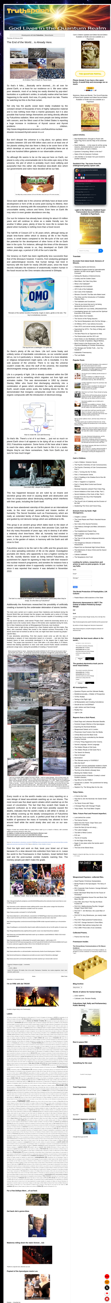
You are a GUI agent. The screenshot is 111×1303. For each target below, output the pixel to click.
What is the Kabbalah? (82, 284)
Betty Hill (42, 1031)
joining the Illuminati (62, 1099)
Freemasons (38, 970)
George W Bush (58, 1074)
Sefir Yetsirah (59, 1159)
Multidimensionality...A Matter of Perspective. (89, 694)
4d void (18, 1019)
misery (35, 1120)
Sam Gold (9, 1155)
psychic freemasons (51, 1142)
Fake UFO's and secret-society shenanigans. (89, 326)
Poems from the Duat (81, 937)
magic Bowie (53, 1108)
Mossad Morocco (24, 1121)
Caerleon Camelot (15, 1037)
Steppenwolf (9, 1165)
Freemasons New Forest (60, 1069)
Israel (62, 970)
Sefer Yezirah (52, 1159)
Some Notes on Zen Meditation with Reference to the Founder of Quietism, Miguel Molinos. (90, 340)
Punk (19, 1145)
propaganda (27, 1142)
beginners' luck (34, 1031)
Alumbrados (18, 1022)
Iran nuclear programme (54, 970)
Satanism (24, 1157)
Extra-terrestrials (23, 1063)
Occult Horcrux (31, 1126)
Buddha (50, 1036)
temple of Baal (49, 1167)
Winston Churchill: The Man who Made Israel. (90, 294)
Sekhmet (66, 1159)
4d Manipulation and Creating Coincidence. (89, 702)
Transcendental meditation (61, 1174)
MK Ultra (41, 1120)
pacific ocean (16, 972)
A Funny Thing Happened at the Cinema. (88, 742)
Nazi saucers (56, 1123)
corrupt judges (17, 1046)
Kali (42, 1101)
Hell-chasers (33, 1079)
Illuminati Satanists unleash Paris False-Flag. (89, 489)
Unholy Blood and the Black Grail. (86, 735)
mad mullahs (11, 1108)
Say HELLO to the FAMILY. (83, 780)
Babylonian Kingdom (61, 1027)
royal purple (63, 1152)
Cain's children (38, 1038)
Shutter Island (54, 1160)
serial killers (11, 1160)
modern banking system (50, 1120)
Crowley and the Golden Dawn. (85, 279)
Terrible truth (42, 1169)
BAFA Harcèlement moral (32, 1029)
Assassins (17, 1026)
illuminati (60, 1085)
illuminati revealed (45, 1088)
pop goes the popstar (11, 1135)
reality (37, 1148)
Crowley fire (44, 1048)
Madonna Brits (30, 1108)
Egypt (8, 1059)
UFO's (9, 1179)
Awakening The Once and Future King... (88, 506)
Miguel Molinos (14, 1118)
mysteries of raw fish (35, 1123)
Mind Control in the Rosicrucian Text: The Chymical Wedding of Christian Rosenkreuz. (89, 344)
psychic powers (61, 1142)
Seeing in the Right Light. (83, 699)
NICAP (47, 1125)
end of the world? (21, 1061)
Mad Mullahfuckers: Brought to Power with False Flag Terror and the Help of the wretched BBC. (90, 140)
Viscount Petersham (62, 1181)
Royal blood (48, 1152)
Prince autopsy (35, 1138)
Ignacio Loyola (51, 1085)
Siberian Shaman (62, 1160)
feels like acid (37, 1064)
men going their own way (35, 1114)
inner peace (60, 1090)
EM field (66, 1059)
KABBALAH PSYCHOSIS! (83, 286)
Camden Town (48, 1037)
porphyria (26, 1137)
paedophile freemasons (26, 1130)
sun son (51, 1165)
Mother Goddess (33, 1121)
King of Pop (18, 1103)
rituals (51, 1150)
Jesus (22, 1097)
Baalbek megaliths (51, 1027)
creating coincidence (61, 1046)
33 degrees (43, 1017)
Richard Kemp (63, 1148)
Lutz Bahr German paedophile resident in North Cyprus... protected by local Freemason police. (90, 767)
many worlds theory (18, 1111)
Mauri (47, 1113)
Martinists (35, 1111)
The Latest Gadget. (81, 830)
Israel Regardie (63, 1093)
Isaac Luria (30, 1093)
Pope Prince (42, 1135)
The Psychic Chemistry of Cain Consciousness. (90, 465)
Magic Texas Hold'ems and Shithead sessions (17, 1109)
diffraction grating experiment (13, 1054)
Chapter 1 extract (80, 517)
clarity (65, 1042)
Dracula (47, 1056)
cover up (53, 1046)
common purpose (39, 1044)
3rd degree (50, 1017)
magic (47, 1108)
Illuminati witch (63, 1088)
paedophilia (58, 1130)
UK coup (15, 1179)
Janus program (43, 1095)
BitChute (107, 1275)
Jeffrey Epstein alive (57, 1095)
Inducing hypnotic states (20, 1090)
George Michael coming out (28, 1074)
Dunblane (66, 1056)
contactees (57, 1044)
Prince (29, 1138)
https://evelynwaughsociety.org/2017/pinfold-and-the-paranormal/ (90, 622)
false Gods (23, 1064)
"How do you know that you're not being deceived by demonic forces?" (88, 305)
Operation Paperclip (61, 1126)
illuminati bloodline (21, 1087)
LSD (13, 1106)
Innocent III (20, 1092)
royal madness (56, 1152)
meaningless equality (11, 1114)
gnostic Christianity (11, 1076)
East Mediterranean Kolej (23, 1058)
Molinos (64, 1120)
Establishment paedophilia (51, 1061)
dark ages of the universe (39, 1049)
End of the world (29, 970)
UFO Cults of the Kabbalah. (83, 289)
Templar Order (35, 1167)
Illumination (10, 1090)
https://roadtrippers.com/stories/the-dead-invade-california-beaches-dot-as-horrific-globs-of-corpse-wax (37, 927)
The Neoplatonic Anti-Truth (83, 557)
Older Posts (64, 976)
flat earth (59, 1064)
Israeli (8, 1095)
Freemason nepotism (39, 1067)
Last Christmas (26, 1104)
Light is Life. (78, 712)
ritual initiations (24, 1150)
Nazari (43, 1123)
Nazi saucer (49, 1123)
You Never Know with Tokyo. (84, 803)
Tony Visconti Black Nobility (13, 1174)
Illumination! (78, 758)
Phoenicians (15, 1133)
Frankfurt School (19, 1067)
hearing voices (25, 1079)
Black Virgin (30, 1032)
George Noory (50, 1074)
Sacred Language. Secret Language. (87, 744)
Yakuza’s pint (35, 1184)
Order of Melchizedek (35, 1128)
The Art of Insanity (80, 838)
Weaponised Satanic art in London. (86, 729)
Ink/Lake (54, 1090)
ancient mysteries (20, 1024)
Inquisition (27, 1092)
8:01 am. (77, 835)
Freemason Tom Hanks (50, 1067)
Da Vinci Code (22, 1049)
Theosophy (41, 1172)
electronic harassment (42, 1059)
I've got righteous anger (35, 1085)
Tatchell (10, 1167)
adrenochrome (55, 1019)
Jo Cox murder (31, 1099)
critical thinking (30, 1048)
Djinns (48, 1054)
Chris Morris (21, 1041)
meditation (20, 1114)
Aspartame (11, 1025)
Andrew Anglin (36, 1024)
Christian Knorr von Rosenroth (43, 1041)
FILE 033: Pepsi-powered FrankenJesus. (88, 920)
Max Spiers (53, 1113)
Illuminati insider (54, 1087)
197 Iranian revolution (11, 1017)
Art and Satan (65, 1024)
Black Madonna (22, 1032)
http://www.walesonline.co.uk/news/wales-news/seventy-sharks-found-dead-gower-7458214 (34, 951)
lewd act (38, 1104)
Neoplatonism (14, 1125)
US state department (30, 1181)
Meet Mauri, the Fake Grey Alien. (85, 281)
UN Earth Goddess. (29, 1179)
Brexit (45, 1036)
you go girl (54, 1184)
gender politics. (45, 1073)
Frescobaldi (19, 1071)
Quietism (16, 1148)
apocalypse (57, 1024)
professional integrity (11, 1142)
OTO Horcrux (62, 1128)
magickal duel (32, 1109)
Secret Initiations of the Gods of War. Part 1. (89, 491)
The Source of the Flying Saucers (85, 319)
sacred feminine (53, 1154)
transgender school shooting (35, 1176)
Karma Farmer (48, 1101)
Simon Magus (10, 1162)
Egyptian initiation (32, 1059)
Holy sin (35, 1083)
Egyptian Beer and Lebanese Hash (18, 1059)
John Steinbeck (52, 1099)
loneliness (66, 1104)
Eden (40, 1058)
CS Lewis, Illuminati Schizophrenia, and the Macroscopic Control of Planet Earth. (93, 437)
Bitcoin (59, 1031)
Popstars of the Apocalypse (53, 1135)
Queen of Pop (56, 1147)
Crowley (37, 1048)
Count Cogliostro (45, 1046)
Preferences (80, 659)
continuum (64, 1044)
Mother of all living (43, 1121)
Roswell (25, 1152)
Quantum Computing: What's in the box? (88, 152)
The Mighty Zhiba (39, 1170)
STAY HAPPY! (79, 996)
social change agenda (58, 1162)
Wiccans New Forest (52, 1182)
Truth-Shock (14, 1177)
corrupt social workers (35, 1046)
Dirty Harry (23, 1054)
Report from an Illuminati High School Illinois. (89, 547)
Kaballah (14, 1101)
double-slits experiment (38, 1056)
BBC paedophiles (21, 1031)
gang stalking (23, 1073)
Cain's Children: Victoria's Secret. (85, 462)
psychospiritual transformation (59, 1143)
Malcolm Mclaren (50, 1109)
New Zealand (43, 627)
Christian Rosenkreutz (57, 1041)
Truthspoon (28, 11)
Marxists (47, 1111)
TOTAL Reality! (79, 697)
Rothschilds (31, 1152)
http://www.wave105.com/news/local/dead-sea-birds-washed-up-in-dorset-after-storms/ (32, 958)
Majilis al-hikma (41, 1109)
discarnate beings (31, 1054)
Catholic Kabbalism (26, 1039)
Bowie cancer (11, 1034)
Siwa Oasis (41, 1162)
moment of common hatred (13, 1121)
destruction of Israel (51, 1053)
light (47, 1104)
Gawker (38, 1073)
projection (20, 1142)
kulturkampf (58, 1103)
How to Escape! (79, 755)
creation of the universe (12, 1048)
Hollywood (54, 1081)
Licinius (43, 1104)
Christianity (14, 1043)
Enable (89, 659)
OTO (55, 1128)
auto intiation (20, 1027)
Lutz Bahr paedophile (44, 1106)
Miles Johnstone (34, 1118)
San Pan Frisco (17, 1155)
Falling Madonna (62, 1063)
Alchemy (29, 1021)
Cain (22, 1038)
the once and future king (59, 1170)
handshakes (50, 1078)
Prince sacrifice (53, 1140)
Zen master (61, 1184)
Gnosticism (29, 1076)
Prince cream (43, 1138)
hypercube (64, 1083)
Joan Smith (38, 1099)
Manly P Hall (9, 1111)
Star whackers (43, 1164)
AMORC (57, 1022)
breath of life (40, 1036)
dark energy (49, 1049)
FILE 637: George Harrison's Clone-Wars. (88, 922)
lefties (33, 1104)
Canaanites (56, 1038)
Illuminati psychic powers (23, 1088)
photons (34, 1133)
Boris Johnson (65, 1032)
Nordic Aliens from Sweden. (83, 316)
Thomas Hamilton (59, 1172)
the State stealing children (31, 1172)
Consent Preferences (9, 0)
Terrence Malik (25, 1169)
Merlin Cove (58, 1114)
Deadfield (46, 1051)
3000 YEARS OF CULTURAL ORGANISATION (90, 309)
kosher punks (51, 1103)
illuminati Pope (63, 1087)
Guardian (37, 1078)
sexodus (24, 1160)
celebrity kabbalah (36, 1039)
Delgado (52, 1051)
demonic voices (25, 1053)
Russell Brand (18, 1154)
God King (39, 1076)
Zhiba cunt (28, 1186)
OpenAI (53, 1126)
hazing (18, 1079)
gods (8, 1078)
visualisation (9, 1182)
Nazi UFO (64, 1123)
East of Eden (34, 1058)
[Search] (101, 251)
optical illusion (10, 1128)
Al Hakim (19, 1020)
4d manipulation (61, 1017)
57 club (43, 1019)
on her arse (46, 1126)
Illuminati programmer (11, 1088)
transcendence (49, 1174)
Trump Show (61, 1176)
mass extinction (21, 1113)
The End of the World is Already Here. (87, 770)
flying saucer (11, 1067)
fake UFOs (40, 1063)
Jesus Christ (28, 1097)
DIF (65, 1053)
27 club (37, 1017)
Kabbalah (22, 1101)
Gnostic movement (21, 1076)
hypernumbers (10, 1085)
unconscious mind (39, 1179)
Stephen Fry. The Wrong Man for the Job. (88, 787)
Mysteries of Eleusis (24, 1123)
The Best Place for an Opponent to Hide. (88, 334)
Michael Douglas (30, 1116)
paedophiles (51, 1130)
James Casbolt (14, 1095)
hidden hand (63, 1079)
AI (67, 1019)
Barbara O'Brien (58, 1029)
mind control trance (11, 1120)
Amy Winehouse (64, 1022)
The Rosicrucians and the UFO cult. (86, 336)
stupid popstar (26, 1165)
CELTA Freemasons (51, 1039)
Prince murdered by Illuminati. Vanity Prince (17, 1140)
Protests (34, 1142)
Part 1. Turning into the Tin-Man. (85, 472)
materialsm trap (40, 1113)
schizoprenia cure (51, 1157)
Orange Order (25, 1128)
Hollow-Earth (47, 1081)
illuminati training (54, 1088)
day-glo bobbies (31, 1051)
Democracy (63, 1051)
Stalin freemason (27, 1164)
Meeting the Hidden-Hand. (83, 773)
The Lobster (30, 1170)
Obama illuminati (17, 1126)
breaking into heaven (30, 1036)
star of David (35, 1164)
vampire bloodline (41, 1181)
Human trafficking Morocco (54, 1083)
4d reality (13, 1019)
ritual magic (31, 1150)
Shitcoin (39, 1160)
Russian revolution (27, 1154)
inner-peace (13, 1092)
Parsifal (38, 1131)
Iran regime (65, 1092)
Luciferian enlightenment (21, 1106)
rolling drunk (57, 1150)
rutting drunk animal (37, 1154)
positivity (32, 1137)
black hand (14, 1032)
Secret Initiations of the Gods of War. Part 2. (89, 494)
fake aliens (32, 1063)
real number (31, 1148)
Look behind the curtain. (82, 817)
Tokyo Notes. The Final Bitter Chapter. (87, 809)
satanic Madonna (56, 1155)
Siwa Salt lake (49, 1162)
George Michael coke (16, 1074)
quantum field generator (50, 1145)
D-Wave (15, 1049)
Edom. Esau (45, 1058)
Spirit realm (14, 1164)
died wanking (60, 1053)
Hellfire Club (41, 1079)
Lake (21, 1104)
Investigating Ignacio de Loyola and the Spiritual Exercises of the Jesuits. (90, 312)
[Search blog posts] (88, 251)
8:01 (48, 1019)
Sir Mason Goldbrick (19, 1162)
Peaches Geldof (45, 1131)
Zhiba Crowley (22, 1186)
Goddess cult (63, 1076)
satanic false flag (47, 1155)
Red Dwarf (43, 1148)
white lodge (36, 1182)
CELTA (43, 1039)
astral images (40, 1026)
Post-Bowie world (39, 1137)
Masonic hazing (63, 1111)
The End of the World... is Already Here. (29, 42)
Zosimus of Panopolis (48, 1186)
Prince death (50, 1138)
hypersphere (18, 1085)
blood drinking (37, 1032)
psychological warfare (33, 1143)
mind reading (21, 1120)
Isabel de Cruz (38, 1093)
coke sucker (25, 1044)
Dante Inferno (30, 1049)
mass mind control (31, 1113)
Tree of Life (46, 1176)
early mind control (12, 1058)
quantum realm (33, 1147)
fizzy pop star (52, 1064)
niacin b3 (42, 1125)
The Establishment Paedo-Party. (85, 531)
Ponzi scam (47, 1133)
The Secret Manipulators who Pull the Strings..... (91, 321)
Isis (48, 1093)
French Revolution (11, 1071)
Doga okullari (60, 1054)
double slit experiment (26, 1056)
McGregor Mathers (62, 1113)
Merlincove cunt (15, 1116)
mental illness (46, 1114)
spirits (20, 1164)
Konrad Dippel (43, 1103)
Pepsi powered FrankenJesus (57, 1131)
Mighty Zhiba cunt (56, 1116)
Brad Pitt (22, 1036)
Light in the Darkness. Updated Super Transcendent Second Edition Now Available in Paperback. (90, 212)
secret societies (43, 1159)
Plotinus (42, 1133)
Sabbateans (45, 1154)
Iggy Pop (44, 1085)
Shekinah (30, 1160)
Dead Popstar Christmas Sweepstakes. (87, 881)
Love (9, 1106)
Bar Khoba (51, 1029)
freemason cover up (28, 1067)
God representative (54, 1076)
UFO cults (57, 1177)
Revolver (56, 1148)
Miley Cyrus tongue (53, 1118)
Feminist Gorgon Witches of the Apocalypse (89, 724)
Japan (49, 1095)
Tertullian (49, 1169)
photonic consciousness (25, 1133)
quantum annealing (27, 1145)
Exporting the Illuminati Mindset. (85, 727)
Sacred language (62, 1154)
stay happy (50, 1164)
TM (65, 1172)
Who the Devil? (79, 763)
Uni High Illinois (58, 1179)
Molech (59, 1120)
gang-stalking (32, 1073)
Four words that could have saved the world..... (94, 410)
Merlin (52, 1114)
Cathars (8, 1039)
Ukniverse (21, 1179)
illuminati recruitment (35, 1088)
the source (21, 1172)
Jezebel (55, 1097)
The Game (23, 1171)
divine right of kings (41, 1054)
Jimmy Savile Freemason (20, 1099)
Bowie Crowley (35, 1034)
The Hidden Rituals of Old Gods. (85, 747)
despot (43, 1053)
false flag (9, 1065)
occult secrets (39, 1126)
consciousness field (49, 1044)
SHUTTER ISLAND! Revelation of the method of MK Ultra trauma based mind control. (94, 365)
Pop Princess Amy (22, 1135)
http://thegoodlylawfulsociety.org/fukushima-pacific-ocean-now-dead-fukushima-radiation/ (33, 931)
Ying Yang (47, 1184)
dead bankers (39, 1051)
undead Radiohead (49, 1179)
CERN (8, 1041)
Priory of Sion (62, 1140)
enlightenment (30, 1061)
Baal (39, 1027)
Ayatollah (26, 1027)
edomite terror (53, 1058)
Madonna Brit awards (20, 1108)
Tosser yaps (30, 1174)
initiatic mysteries (37, 1090)
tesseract (54, 1169)
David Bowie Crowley (58, 1049)
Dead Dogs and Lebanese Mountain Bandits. (89, 721)
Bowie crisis (27, 1034)
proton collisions (41, 1142)
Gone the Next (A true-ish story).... (86, 827)
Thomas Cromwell (49, 1172)
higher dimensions (11, 1081)
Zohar (39, 1186)
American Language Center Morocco (45, 1022)
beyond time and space (51, 1031)
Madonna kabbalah (39, 1108)
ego (65, 1058)
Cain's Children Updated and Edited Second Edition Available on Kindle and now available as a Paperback (90, 37)
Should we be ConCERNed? (84, 705)
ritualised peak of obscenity (42, 1150)
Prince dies (57, 1138)
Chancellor (14, 1041)
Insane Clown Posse (35, 1092)
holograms (9, 1083)
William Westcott (62, 1182)
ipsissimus (43, 1092)
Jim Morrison (61, 1097)
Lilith (52, 1104)
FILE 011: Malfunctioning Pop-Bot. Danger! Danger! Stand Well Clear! (89, 907)
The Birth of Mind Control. (83, 833)
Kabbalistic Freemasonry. (83, 352)
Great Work (23, 1078)
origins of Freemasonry (47, 1128)
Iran (48, 1092)
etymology (61, 1061)
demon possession (11, 1053)
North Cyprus (60, 1125)
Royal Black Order (40, 1152)
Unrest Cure (21, 1181)
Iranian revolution (22, 1093)
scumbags (19, 1159)
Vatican (54, 1181)
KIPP (24, 1103)
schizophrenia (39, 1157)
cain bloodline (29, 1037)
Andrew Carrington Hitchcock (47, 1024)
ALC (24, 1020)
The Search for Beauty (82, 752)
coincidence (18, 1044)
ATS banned (15, 970)
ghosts (64, 1074)
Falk (46, 1063)
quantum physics (23, 1147)
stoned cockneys (17, 1165)
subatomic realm (34, 1165)
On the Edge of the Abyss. (83, 841)
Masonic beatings (54, 1111)
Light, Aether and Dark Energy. (85, 707)
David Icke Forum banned (20, 1051)
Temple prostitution (16, 1169)
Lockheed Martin (58, 1104)
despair (38, 1053)
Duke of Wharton (58, 1056)
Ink (49, 1090)
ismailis (52, 1093)
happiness (57, 1078)
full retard (66, 1071)
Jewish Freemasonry (37, 1097)
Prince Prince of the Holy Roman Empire (38, 1140)
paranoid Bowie (15, 1131)
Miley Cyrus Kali (43, 1118)
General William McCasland (56, 1073)
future (9, 1073)
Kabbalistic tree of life (35, 1101)
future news (15, 1073)
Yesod (41, 1184)
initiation (44, 1090)
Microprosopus (48, 1116)
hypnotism (25, 1085)
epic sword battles (39, 1061)
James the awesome (24, 1095)
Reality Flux (78, 710)
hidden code (56, 1079)
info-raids (29, 1090)
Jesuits (16, 1097)
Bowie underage (14, 1036)
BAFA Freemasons (21, 1029)
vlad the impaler (17, 1182)
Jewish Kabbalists (47, 1097)
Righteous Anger (10, 1150)
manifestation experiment (60, 1109)
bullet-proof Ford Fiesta (59, 1036)
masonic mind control (11, 1113)
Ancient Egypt (11, 1024)
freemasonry (62, 1067)
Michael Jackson (39, 1116)
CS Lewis (51, 1048)
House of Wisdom (43, 1083)
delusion (57, 1051)
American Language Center (30, 1022)
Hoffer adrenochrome (37, 1081)
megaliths (26, 1114)
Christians (22, 1042)
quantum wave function (45, 1147)
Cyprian (10, 1049)
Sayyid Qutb (30, 1157)
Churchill (28, 1042)
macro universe (64, 1106)
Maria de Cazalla (27, 1111)
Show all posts (49, 35)
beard (28, 1031)
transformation (24, 1176)
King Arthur (61, 1101)
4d (55, 1017)
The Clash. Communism (13, 1170)
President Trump (22, 1138)
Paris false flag (24, 1131)
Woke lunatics (10, 1184)
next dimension (35, 1125)
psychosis (49, 1143)
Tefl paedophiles (26, 1167)
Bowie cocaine (20, 1034)
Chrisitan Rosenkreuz (30, 1041)
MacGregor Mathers (55, 1106)
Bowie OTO (60, 1034)
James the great (34, 1095)
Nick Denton (52, 1125)
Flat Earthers (65, 1064)
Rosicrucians (17, 1152)
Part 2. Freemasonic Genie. (83, 475)
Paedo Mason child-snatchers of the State (88, 598)
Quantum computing (38, 1145)
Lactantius (9, 1104)
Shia (35, 1160)
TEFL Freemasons (17, 1167)
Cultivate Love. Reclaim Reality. (85, 998)
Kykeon (64, 1103)
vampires (48, 1181)
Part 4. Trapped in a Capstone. (85, 482)
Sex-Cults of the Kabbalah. (83, 292)
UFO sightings (65, 1177)
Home (33, 976)
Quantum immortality (61, 1145)
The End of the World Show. (84, 848)
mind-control (29, 1120)
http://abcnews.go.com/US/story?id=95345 (19, 947)
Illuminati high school (43, 1087)
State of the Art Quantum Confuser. (86, 154)
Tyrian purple (39, 1177)
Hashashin (64, 1078)
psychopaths (42, 1143)
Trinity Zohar (53, 1176)
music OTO (15, 1123)
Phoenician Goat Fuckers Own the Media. (88, 732)
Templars (42, 1167)
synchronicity (65, 1165)
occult (24, 1126)
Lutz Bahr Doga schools (33, 1106)
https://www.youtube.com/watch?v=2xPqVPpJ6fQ (21, 912)
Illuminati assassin (11, 1087)
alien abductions (61, 1020)
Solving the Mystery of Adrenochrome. (87, 276)
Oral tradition (17, 1128)
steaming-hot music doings (60, 1164)
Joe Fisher (45, 1099)
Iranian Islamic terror (12, 1093)
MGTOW (23, 1116)
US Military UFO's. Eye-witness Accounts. (88, 324)
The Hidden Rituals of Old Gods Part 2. (87, 750)
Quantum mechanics (11, 1147)
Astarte (23, 1025)
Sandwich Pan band (36, 1155)
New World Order (22, 1125)
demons (33, 1053)
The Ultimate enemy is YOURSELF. (86, 760)
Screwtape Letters (11, 1159)
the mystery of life (48, 1170)
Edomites (60, 1058)
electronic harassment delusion (55, 1059)
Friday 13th (39, 1071)
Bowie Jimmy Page (45, 1034)
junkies (8, 1101)
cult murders (57, 1048)
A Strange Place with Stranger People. (87, 806)
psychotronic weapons (12, 1145)
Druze (51, 1056)
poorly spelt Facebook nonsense (59, 1133)
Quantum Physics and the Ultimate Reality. (89, 691)
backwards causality (11, 1029)
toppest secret (23, 1174)
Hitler (29, 1081)
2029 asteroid (31, 1017)
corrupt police (25, 1046)
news (29, 1125)
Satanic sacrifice (16, 1157)
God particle (45, 1076)
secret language (35, 1159)
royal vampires (10, 1154)
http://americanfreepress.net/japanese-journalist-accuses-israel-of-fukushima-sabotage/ (32, 955)
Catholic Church (16, 1039)
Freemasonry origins (15, 1069)
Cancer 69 (64, 1037)
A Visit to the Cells (80, 796)
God (34, 1076)
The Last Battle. (79, 355)
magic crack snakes (62, 1108)
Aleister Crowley (39, 1021)
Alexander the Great (51, 1020)
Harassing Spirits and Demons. (85, 267)
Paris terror (32, 1131)
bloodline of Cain (46, 1032)
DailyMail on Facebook (46, 844)
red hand (50, 1148)
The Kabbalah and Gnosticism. (85, 302)
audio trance (63, 1025)
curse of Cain (65, 1048)
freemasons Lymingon (37, 1069)
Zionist (34, 1186)
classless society (10, 1044)
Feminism (44, 1065)
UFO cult (50, 1177)
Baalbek (44, 1027)
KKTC (28, 1103)
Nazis (8, 1125)
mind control (62, 1118)
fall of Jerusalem (53, 1063)
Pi (38, 1133)
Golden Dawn (14, 1078)
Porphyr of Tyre (18, 1137)
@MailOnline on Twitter (36, 844)
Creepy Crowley (22, 1048)
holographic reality (17, 1083)
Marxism (41, 1111)
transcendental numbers (14, 1176)
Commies (32, 1044)
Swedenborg (57, 1165)
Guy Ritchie (43, 1078)
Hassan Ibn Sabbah (11, 1079)
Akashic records (11, 1020)
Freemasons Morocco (49, 1069)
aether (63, 1019)
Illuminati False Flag (32, 1087)
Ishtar (44, 1093)
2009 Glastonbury (22, 1017)
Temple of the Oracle (58, 1167)
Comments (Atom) (19, 979)
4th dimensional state (35, 1019)
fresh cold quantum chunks (29, 1071)
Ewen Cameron (15, 1063)
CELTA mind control (62, 1039)
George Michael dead (40, 1074)
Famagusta (30, 1064)
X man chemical (26, 1184)
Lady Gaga (15, 1104)
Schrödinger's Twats (61, 1157)
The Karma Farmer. (81, 820)
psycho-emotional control (12, 1143)
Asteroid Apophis (31, 1025)
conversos (9, 1046)
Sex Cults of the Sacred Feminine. (86, 524)
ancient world (28, 1024)
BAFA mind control (43, 1029)
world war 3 (18, 1184)
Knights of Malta (35, 1103)
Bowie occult (53, 1034)
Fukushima (44, 970)
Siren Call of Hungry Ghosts (31, 1162)
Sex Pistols (18, 1160)
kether (55, 1101)
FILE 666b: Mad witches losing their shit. (88, 925)
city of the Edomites (57, 1042)
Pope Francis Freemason (32, 1135)
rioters (17, 1150)
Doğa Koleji (53, 1054)
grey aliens (30, 1078)
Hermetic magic (49, 1079)
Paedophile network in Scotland (40, 1130)
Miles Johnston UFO (24, 1118)
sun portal (46, 1165)
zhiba (16, 1186)
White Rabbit (44, 1182)
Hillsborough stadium (21, 1081)
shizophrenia (46, 1160)
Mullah (51, 1121)
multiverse (56, 1121)
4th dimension (25, 1019)
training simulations (39, 1174)
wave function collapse (27, 1182)
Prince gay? (63, 1138)
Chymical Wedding (36, 1043)
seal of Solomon (26, 1159)
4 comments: (27, 964)
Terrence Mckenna (34, 1169)
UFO (45, 1177)
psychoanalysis (23, 1143)
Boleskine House (55, 1032)
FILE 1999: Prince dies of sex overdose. (88, 928)
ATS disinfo (21, 970)
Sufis (41, 1165)
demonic (18, 1053)
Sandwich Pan (25, 1155)
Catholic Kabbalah (80, 554)
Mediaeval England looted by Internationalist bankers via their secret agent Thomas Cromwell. (89, 271)
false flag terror (16, 1064)
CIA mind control (47, 1042)
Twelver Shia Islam (31, 1177)
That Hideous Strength (63, 1169)
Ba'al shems (33, 1027)
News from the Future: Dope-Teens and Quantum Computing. (88, 824)
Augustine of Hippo (11, 1027)
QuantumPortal (107, 1281)
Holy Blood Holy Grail (27, 1083)
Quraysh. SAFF (23, 1148)
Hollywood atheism (62, 1081)
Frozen (53, 1071)
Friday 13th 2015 (47, 1071)
